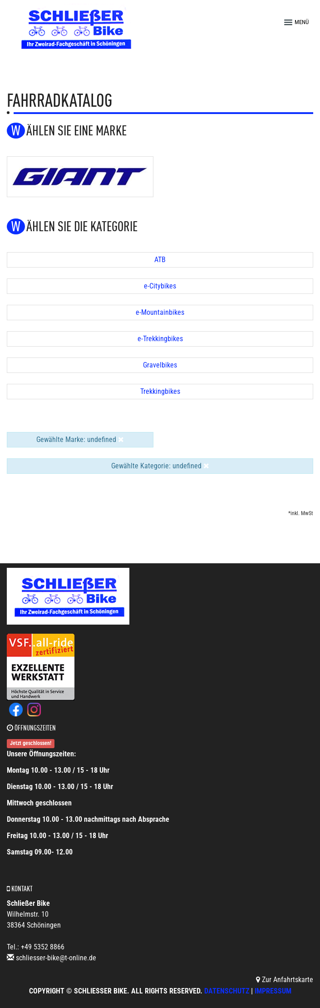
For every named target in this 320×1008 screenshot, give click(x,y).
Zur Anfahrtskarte (284, 979)
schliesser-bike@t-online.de (56, 957)
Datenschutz (226, 991)
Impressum (273, 991)
